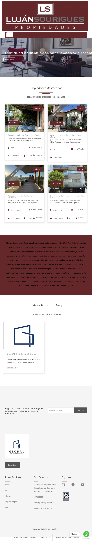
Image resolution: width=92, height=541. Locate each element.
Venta (7, 490)
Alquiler (8, 496)
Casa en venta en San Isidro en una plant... (65, 136)
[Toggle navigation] (9, 34)
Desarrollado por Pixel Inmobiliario (67, 537)
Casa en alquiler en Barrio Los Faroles (24, 135)
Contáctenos (12, 465)
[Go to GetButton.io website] (86, 538)
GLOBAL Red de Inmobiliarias (21, 354)
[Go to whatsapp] (86, 534)
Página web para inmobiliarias (25, 537)
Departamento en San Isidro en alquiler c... (21, 197)
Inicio (7, 485)
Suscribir (80, 410)
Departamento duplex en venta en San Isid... (67, 197)
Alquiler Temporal (11, 502)
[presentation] (66, 418)
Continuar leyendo (13, 368)
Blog (7, 507)
